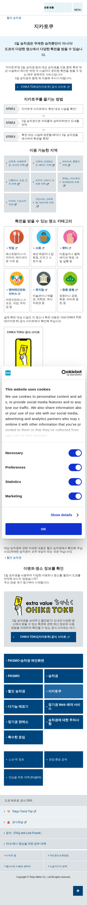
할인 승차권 (14, 18)
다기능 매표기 (18, 706)
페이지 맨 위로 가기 (78, 891)
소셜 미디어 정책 (58, 866)
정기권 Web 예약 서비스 (64, 706)
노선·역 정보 (16, 759)
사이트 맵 (11, 855)
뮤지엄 (39, 289)
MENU (77, 10)
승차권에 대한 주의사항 (63, 722)
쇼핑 (38, 248)
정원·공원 (68, 289)
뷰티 (65, 248)
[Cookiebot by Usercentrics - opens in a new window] (62, 373)
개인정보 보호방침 (59, 855)
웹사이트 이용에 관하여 (18, 866)
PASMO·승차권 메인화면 (26, 660)
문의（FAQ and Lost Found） (24, 833)
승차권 (53, 676)
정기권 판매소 (18, 722)
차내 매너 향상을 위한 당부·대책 (26, 843)
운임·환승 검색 (58, 759)
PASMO (13, 676)
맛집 (11, 248)
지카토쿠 (54, 691)
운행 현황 (49, 7)
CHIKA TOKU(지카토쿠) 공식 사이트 (43, 86)
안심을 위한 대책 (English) (25, 777)
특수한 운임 (16, 737)
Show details (61, 515)
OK (43, 529)
